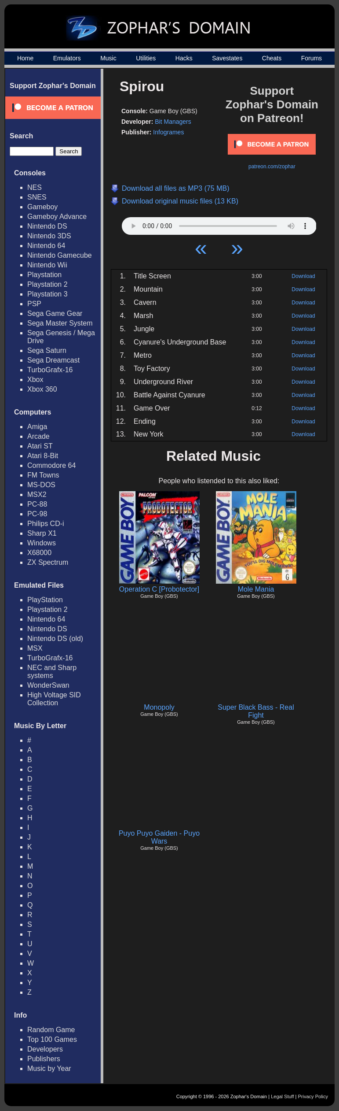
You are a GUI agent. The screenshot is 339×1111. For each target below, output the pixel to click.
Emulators (67, 58)
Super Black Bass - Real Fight (256, 711)
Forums (311, 58)
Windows (41, 543)
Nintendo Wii (47, 265)
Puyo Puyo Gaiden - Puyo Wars (159, 837)
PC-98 (37, 514)
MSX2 (37, 494)
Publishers (43, 1059)
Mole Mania (256, 589)
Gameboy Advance (57, 216)
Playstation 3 (47, 294)
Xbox (35, 379)
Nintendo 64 (46, 245)
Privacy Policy (313, 1096)
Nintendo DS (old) (55, 638)
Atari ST (40, 446)
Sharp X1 (42, 533)
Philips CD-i (45, 523)
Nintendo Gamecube (59, 255)
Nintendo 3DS (49, 236)
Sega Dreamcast (53, 360)
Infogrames (168, 132)
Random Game (51, 1029)
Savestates (227, 58)
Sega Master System (60, 323)
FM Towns (43, 475)
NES (34, 187)
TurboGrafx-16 (50, 370)
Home (25, 58)
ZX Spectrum (47, 562)
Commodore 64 (51, 465)
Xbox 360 (42, 389)
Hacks (184, 58)
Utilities (146, 58)
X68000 (39, 552)
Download (303, 276)
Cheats (271, 58)
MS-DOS (41, 485)
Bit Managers (173, 121)
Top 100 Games (52, 1039)
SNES (37, 197)
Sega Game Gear (54, 313)
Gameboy (42, 207)
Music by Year (49, 1068)
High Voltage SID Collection (54, 699)
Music (108, 58)
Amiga (37, 426)
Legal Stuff (282, 1096)
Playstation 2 (47, 284)
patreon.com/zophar (271, 166)
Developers (45, 1049)
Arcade (38, 436)
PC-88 (37, 504)
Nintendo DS (47, 226)
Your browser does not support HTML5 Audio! (219, 224)
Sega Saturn (46, 350)
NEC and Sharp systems (52, 671)
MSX (35, 648)
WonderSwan (48, 685)
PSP (34, 303)
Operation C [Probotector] (159, 589)
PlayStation (45, 600)
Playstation (44, 274)
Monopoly (159, 707)
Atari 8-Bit (42, 455)
